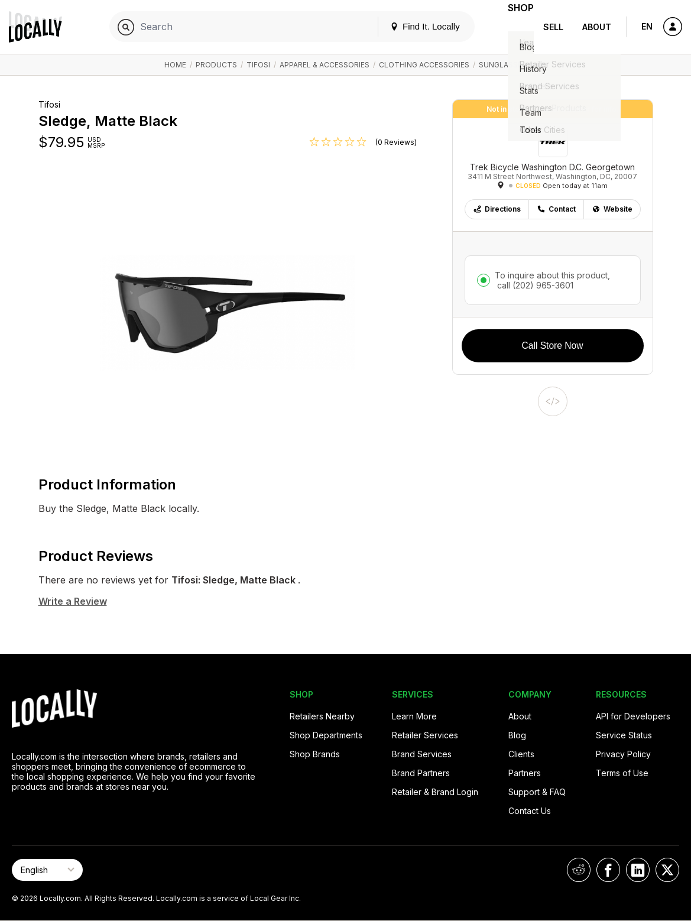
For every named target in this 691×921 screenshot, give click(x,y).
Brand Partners (421, 773)
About (596, 27)
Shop (512, 27)
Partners (524, 773)
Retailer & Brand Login (435, 792)
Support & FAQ (537, 792)
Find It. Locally (408, 26)
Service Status (624, 735)
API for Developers (633, 716)
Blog (517, 735)
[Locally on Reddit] (579, 870)
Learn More (414, 716)
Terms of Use (622, 773)
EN (647, 26)
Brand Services (422, 754)
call (534, 285)
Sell (553, 27)
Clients (521, 754)
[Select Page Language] (47, 870)
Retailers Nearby (322, 716)
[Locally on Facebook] (608, 870)
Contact (556, 209)
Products (216, 64)
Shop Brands (315, 754)
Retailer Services (425, 735)
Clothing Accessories (424, 64)
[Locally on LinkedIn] (638, 870)
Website (612, 209)
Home (175, 64)
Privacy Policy (623, 754)
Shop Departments (326, 735)
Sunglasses (503, 64)
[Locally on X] (667, 870)
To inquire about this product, (552, 280)
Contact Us (529, 811)
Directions (497, 209)
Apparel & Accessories (324, 64)
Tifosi (258, 64)
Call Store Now (552, 345)
